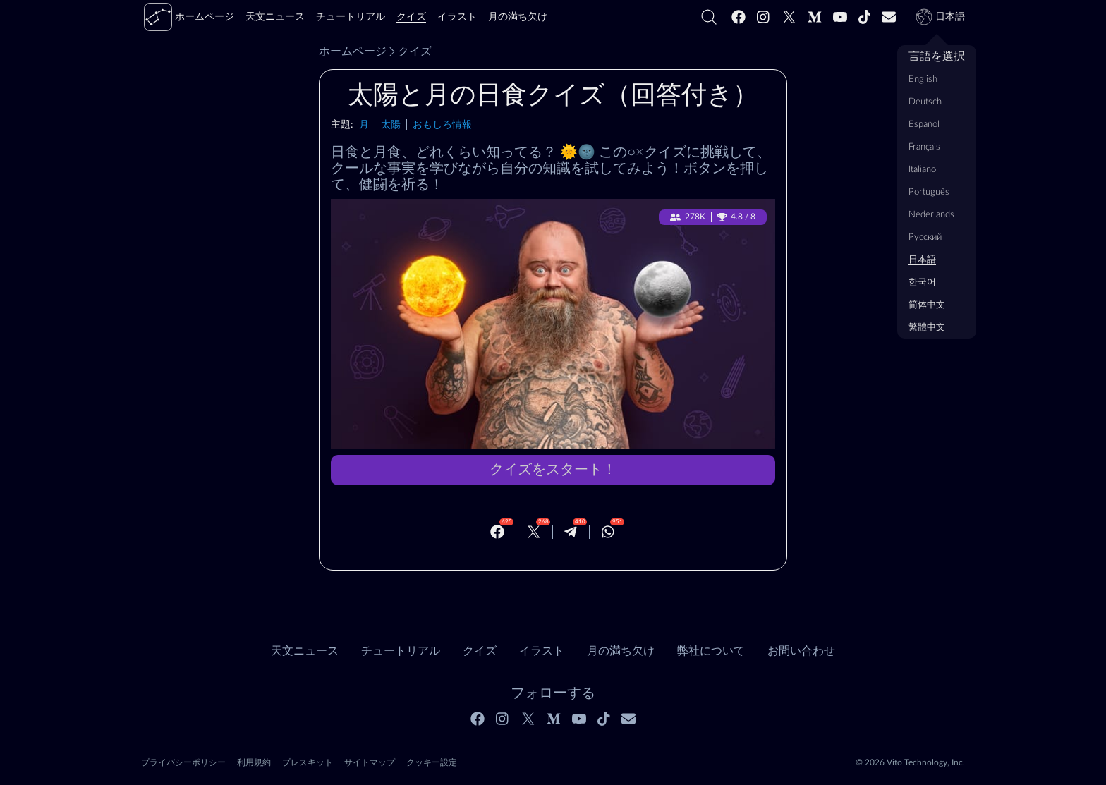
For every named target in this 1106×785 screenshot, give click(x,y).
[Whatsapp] (608, 532)
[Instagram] (764, 17)
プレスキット (307, 762)
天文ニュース (305, 651)
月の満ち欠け (621, 651)
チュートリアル (400, 651)
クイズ (409, 51)
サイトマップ (369, 762)
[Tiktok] (864, 17)
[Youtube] (840, 17)
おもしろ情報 (442, 124)
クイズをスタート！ (553, 470)
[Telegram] (570, 532)
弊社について (711, 651)
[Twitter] (789, 17)
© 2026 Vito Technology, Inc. (910, 762)
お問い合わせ (801, 651)
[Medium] (815, 17)
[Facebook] (738, 17)
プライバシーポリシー (183, 762)
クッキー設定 (431, 762)
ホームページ (353, 51)
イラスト (541, 651)
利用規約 (254, 762)
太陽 (391, 124)
